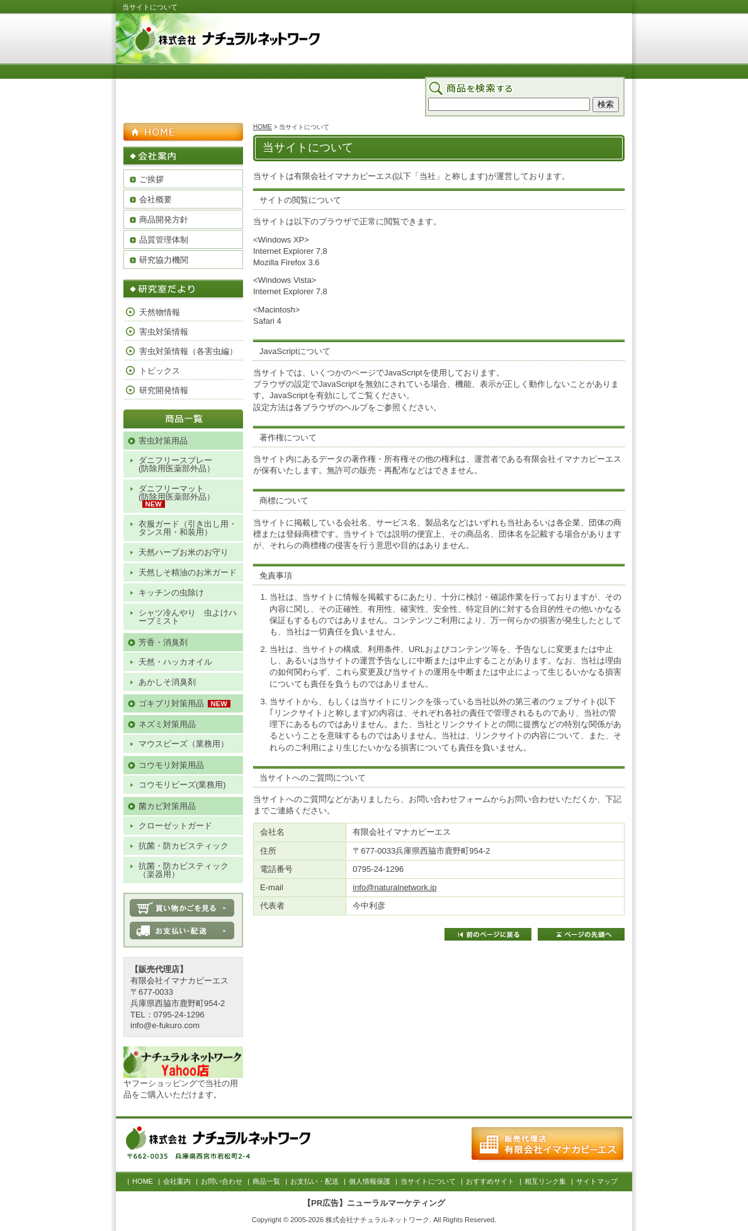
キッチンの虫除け (171, 592)
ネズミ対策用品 (167, 724)
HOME (349, 121)
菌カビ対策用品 (167, 806)
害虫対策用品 (163, 440)
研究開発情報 (163, 390)
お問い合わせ (439, 121)
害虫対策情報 (163, 331)
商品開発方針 (163, 219)
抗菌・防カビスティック (184, 845)
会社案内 (389, 121)
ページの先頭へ (581, 934)
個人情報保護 (369, 1181)
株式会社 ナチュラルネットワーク (273, 40)
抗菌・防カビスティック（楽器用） (184, 870)
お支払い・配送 (542, 121)
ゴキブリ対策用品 (171, 703)
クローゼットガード (175, 825)
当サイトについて (428, 1181)
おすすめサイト (490, 1181)
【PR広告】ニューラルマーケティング (374, 1203)
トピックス (159, 370)
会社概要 (155, 199)
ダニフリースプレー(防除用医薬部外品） (177, 464)
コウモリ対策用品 (171, 765)
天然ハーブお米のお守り (184, 552)
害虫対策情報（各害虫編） (188, 351)
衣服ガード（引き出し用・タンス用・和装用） (188, 528)
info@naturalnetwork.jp (394, 887)
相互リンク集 (545, 1181)
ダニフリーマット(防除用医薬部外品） (177, 492)
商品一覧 (488, 121)
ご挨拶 (151, 179)
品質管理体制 (163, 239)
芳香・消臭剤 (163, 642)
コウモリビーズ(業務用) (182, 784)
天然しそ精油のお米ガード (188, 572)
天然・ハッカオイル (175, 662)
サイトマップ (602, 121)
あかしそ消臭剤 (167, 682)
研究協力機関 (163, 260)
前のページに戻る (488, 934)
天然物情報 (159, 312)
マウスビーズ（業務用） (184, 743)
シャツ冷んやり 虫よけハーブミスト (188, 617)
